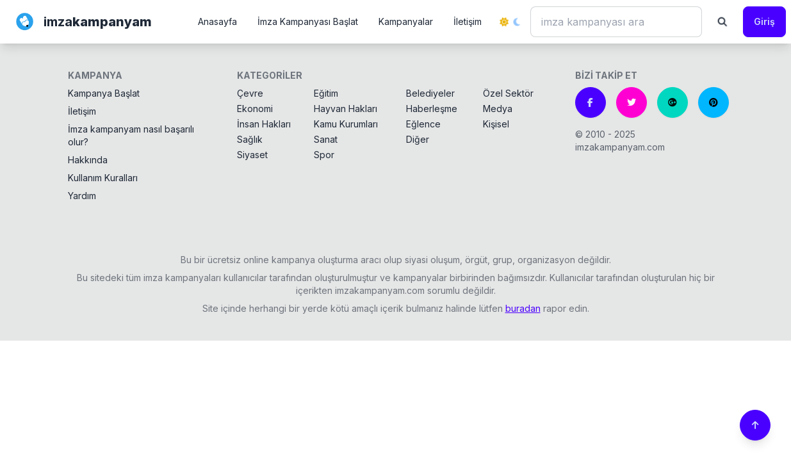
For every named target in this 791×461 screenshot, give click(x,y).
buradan (523, 308)
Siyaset (252, 154)
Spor (324, 154)
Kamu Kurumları (346, 123)
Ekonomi (255, 108)
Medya (497, 108)
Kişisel (496, 123)
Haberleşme (431, 108)
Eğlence (423, 123)
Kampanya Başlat (104, 93)
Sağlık (250, 139)
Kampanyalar (406, 21)
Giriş (764, 21)
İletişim (467, 21)
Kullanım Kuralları (103, 177)
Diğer (417, 139)
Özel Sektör (508, 93)
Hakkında (88, 159)
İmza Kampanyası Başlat (307, 21)
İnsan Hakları (264, 123)
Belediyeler (430, 93)
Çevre (250, 93)
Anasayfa (217, 21)
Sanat (326, 139)
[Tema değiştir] (509, 21)
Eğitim (326, 93)
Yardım (82, 195)
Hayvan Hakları (345, 108)
